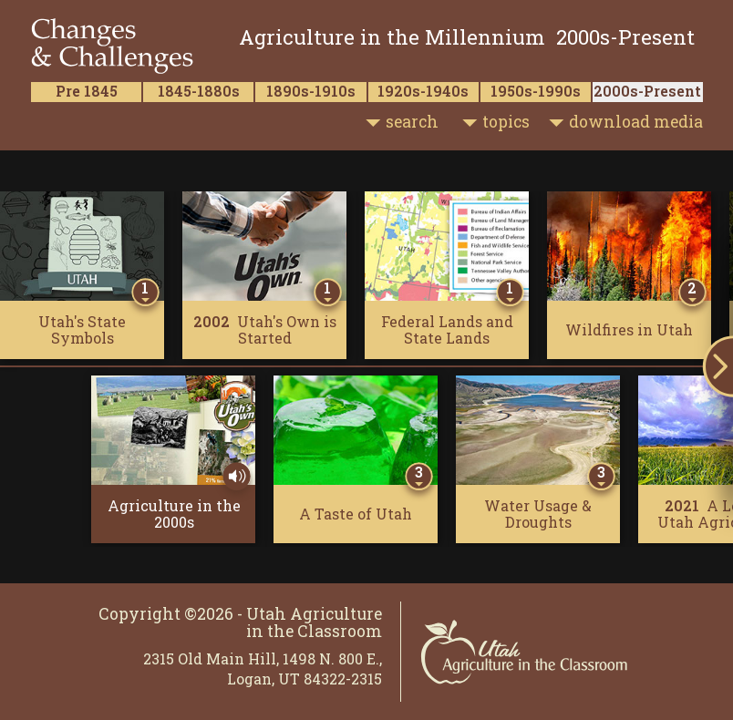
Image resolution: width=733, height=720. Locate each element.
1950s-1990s (535, 90)
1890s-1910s (311, 90)
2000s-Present (647, 90)
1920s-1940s (423, 90)
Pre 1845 (87, 90)
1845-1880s (199, 90)
